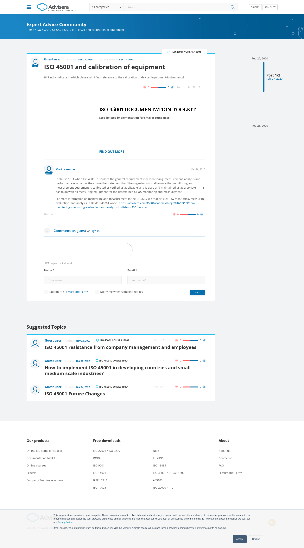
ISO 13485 (159, 465)
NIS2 (156, 451)
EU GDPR (158, 458)
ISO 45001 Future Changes (75, 393)
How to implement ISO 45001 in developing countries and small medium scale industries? (118, 370)
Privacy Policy (65, 522)
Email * (132, 270)
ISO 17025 (99, 487)
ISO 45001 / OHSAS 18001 (53, 30)
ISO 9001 (98, 465)
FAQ (221, 465)
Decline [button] (256, 539)
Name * (49, 270)
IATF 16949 (100, 480)
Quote (49, 214)
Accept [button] (239, 539)
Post (197, 292)
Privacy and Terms (77, 292)
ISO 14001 (99, 473)
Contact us (225, 458)
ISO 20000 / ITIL (163, 487)
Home (30, 30)
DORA (97, 458)
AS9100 (157, 480)
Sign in (95, 231)
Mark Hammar (65, 169)
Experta (31, 473)
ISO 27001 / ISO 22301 (107, 451)
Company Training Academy (45, 480)
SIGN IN (255, 7)
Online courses (36, 465)
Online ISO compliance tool (44, 451)
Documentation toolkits (42, 458)
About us (224, 451)
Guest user (53, 340)
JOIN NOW (270, 7)
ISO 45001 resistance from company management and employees (121, 347)
